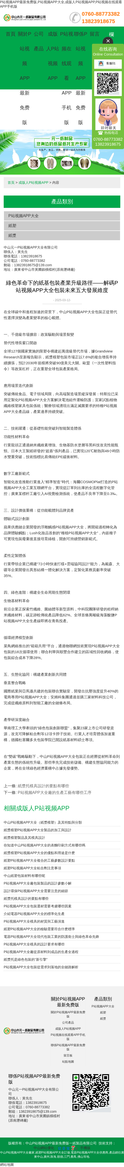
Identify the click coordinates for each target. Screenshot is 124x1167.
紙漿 (12, 235)
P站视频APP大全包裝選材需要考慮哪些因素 (37, 906)
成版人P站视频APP (33, 182)
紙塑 (12, 226)
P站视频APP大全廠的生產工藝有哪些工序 (54, 792)
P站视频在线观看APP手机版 (66, 78)
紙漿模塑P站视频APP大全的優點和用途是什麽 (39, 853)
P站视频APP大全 (23, 216)
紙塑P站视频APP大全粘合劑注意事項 (32, 868)
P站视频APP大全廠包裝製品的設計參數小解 (37, 883)
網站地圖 (7, 1165)
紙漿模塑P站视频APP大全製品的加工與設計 (37, 830)
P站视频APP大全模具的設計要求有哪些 (34, 944)
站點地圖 (68, 1061)
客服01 (106, 63)
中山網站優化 (44, 1148)
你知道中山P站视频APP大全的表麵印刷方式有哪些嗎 (44, 845)
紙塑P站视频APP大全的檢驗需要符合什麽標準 (39, 929)
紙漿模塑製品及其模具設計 (24, 838)
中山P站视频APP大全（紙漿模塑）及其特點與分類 (43, 822)
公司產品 (68, 1022)
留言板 (68, 1055)
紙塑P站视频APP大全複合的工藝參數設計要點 (39, 860)
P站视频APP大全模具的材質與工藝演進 (34, 921)
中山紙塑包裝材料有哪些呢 (24, 876)
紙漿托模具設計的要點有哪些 (43, 786)
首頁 (11, 34)
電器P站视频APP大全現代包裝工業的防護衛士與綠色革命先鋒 (51, 937)
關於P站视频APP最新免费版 (24, 78)
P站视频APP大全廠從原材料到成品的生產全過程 (41, 952)
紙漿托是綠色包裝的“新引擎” (25, 959)
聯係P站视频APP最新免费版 (80, 78)
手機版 (85, 1148)
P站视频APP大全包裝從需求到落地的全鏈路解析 (41, 967)
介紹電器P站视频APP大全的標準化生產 (34, 914)
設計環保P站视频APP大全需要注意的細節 (36, 891)
